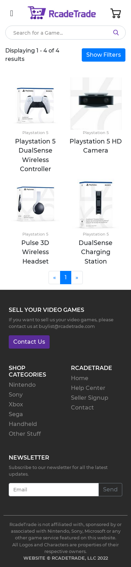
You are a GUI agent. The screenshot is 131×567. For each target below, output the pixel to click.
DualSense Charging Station (95, 252)
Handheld (23, 424)
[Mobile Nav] (12, 13)
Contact (82, 407)
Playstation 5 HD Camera (96, 146)
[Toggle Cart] (115, 13)
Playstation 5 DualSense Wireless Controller (35, 155)
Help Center (88, 388)
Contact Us (29, 341)
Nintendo (22, 385)
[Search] (65, 33)
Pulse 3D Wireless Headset (35, 252)
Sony (16, 394)
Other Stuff (25, 433)
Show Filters (103, 54)
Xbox (16, 404)
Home (79, 378)
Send (110, 489)
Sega (16, 414)
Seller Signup (89, 397)
